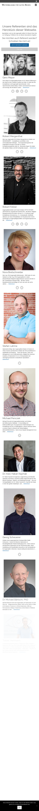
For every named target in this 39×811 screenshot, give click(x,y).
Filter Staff (19, 49)
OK (19, 807)
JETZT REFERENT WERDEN (19, 45)
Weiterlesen (26, 87)
